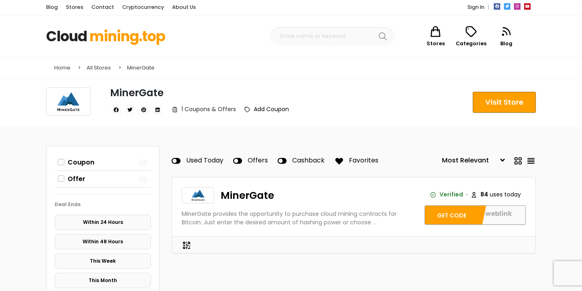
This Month (103, 280)
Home (62, 67)
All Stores (99, 67)
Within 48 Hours (103, 241)
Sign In (475, 7)
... (374, 222)
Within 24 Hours (103, 222)
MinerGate (141, 67)
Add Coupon (271, 109)
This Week (103, 260)
